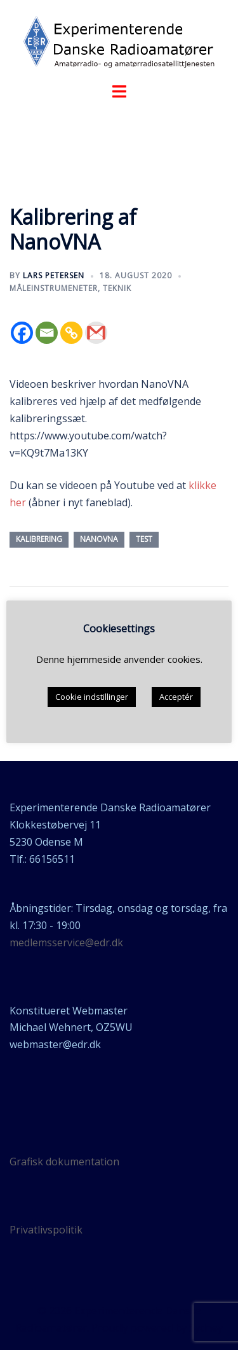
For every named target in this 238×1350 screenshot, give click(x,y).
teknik (117, 288)
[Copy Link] (71, 333)
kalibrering (39, 539)
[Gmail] (96, 333)
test (144, 539)
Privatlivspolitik (46, 1230)
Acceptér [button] (176, 696)
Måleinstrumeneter (54, 288)
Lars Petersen (53, 275)
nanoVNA (99, 539)
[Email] (47, 333)
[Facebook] (22, 333)
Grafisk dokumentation (64, 1162)
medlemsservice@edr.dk (66, 942)
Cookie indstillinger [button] (91, 696)
